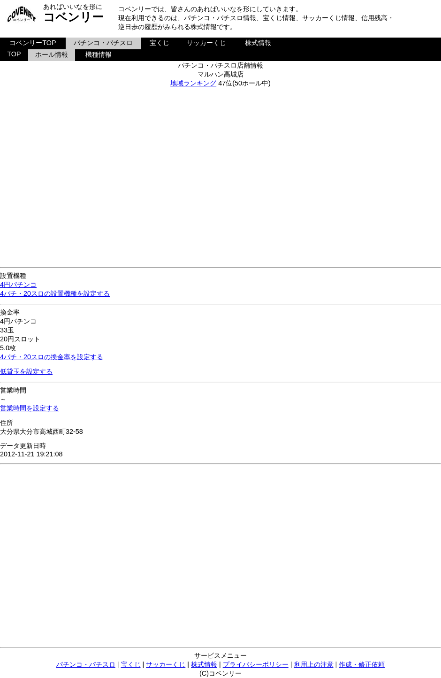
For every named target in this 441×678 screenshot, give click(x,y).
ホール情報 (51, 54)
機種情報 (98, 54)
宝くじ (159, 42)
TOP (14, 54)
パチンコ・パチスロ (103, 42)
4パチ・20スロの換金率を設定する (51, 357)
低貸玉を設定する (26, 371)
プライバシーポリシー (256, 664)
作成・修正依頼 (362, 664)
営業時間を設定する (29, 408)
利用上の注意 (314, 664)
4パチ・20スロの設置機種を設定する (55, 293)
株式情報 (258, 42)
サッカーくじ (206, 42)
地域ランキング (193, 83)
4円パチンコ (18, 284)
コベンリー (73, 16)
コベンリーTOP (32, 42)
